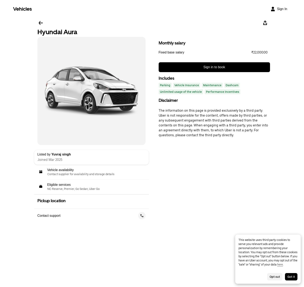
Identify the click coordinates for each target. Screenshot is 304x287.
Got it (291, 276)
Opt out (275, 276)
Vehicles (22, 9)
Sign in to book (214, 67)
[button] (214, 52)
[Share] (265, 23)
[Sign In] (279, 9)
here (280, 264)
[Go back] (41, 23)
